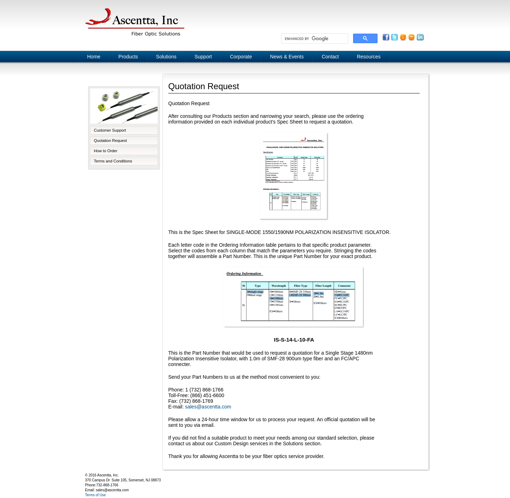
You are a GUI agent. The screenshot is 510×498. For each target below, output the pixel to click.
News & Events (287, 56)
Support (203, 56)
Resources (369, 56)
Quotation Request (110, 140)
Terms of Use (95, 495)
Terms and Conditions (113, 161)
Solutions (166, 56)
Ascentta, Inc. (134, 21)
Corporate (241, 56)
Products (128, 56)
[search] (314, 38)
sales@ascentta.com (208, 407)
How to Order (106, 151)
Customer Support (110, 130)
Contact (330, 56)
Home (93, 56)
